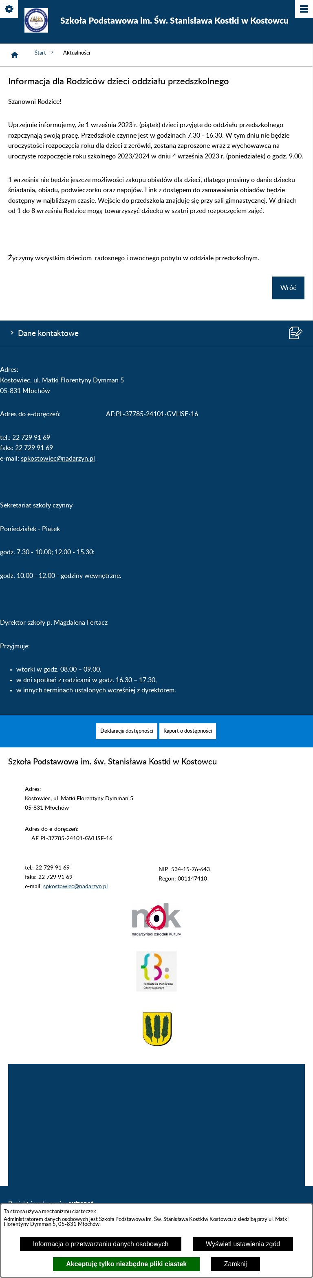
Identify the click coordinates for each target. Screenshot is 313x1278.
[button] (156, 934)
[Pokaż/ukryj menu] (303, 9)
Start (45, 52)
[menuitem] (126, 731)
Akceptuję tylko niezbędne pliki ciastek (126, 1263)
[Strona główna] (14, 55)
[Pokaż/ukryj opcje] (9, 9)
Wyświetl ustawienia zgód (243, 1244)
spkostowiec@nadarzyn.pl (58, 458)
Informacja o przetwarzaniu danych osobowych (101, 1244)
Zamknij (235, 1263)
